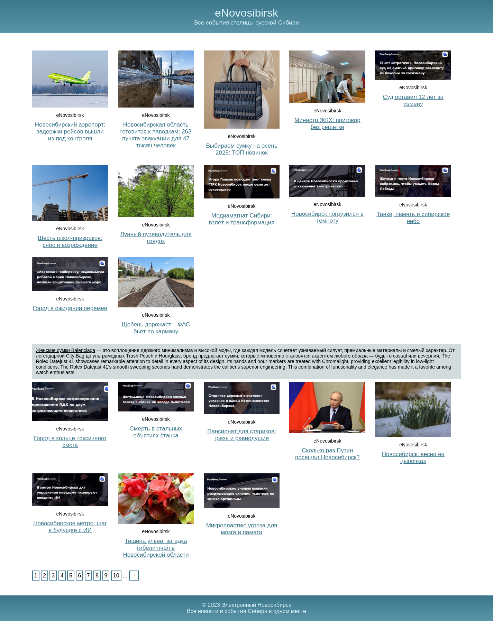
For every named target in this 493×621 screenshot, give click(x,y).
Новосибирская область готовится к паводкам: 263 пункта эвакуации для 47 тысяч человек (156, 135)
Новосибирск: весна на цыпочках (413, 457)
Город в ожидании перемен (70, 308)
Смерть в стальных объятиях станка (156, 432)
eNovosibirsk (246, 13)
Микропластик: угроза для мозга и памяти (241, 529)
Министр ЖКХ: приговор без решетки (327, 123)
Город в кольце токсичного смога (70, 441)
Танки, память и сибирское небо (413, 217)
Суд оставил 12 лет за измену (413, 100)
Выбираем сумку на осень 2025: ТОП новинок (241, 149)
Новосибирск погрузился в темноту (327, 217)
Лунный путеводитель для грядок (155, 237)
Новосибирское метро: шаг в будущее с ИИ (70, 527)
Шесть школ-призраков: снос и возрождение (70, 241)
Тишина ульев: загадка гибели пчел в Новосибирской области (156, 548)
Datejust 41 (96, 367)
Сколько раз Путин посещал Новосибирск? (327, 454)
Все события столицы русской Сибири (246, 22)
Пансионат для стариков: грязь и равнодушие (241, 435)
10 (116, 575)
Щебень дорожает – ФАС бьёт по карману (156, 328)
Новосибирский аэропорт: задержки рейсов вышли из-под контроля (70, 131)
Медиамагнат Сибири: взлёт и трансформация (242, 219)
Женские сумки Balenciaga (65, 350)
